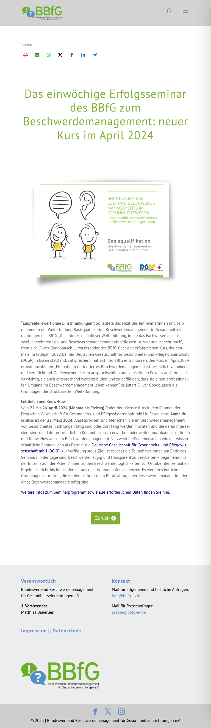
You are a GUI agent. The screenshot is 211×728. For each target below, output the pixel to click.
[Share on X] (60, 55)
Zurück (102, 518)
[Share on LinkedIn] (83, 55)
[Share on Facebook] (71, 55)
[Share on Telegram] (94, 55)
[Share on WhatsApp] (48, 55)
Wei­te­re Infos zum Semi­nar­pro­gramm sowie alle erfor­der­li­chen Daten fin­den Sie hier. (95, 492)
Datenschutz (67, 630)
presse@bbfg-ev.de (129, 612)
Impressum (34, 630)
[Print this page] (25, 55)
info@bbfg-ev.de (126, 595)
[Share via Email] (37, 55)
